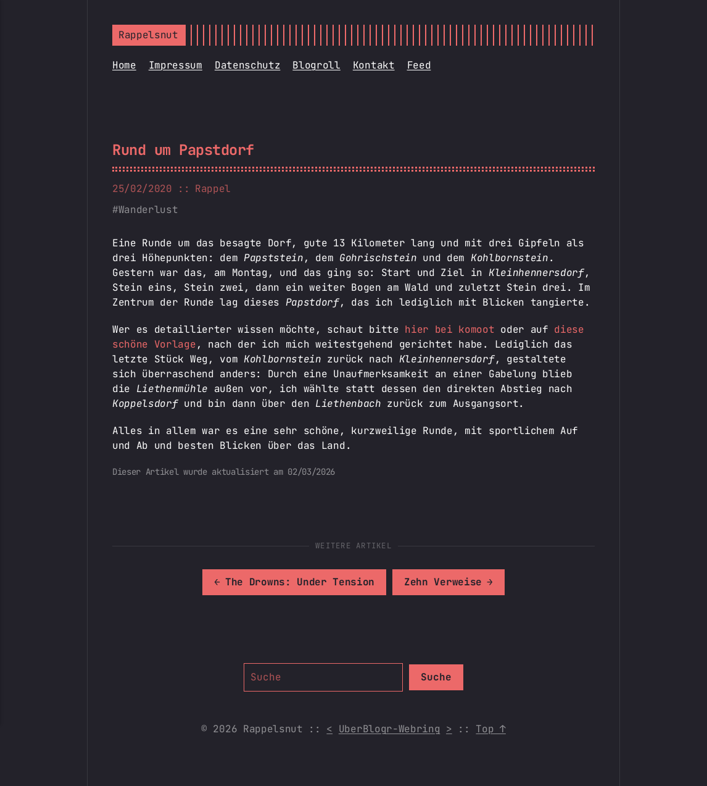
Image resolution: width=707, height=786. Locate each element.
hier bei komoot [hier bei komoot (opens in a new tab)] (449, 329)
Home (124, 65)
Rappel (213, 188)
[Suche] (323, 677)
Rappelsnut (148, 34)
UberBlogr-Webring (389, 728)
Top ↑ (490, 728)
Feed (419, 65)
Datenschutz (247, 65)
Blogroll (316, 65)
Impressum (175, 65)
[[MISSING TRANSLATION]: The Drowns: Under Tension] (294, 582)
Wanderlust (148, 209)
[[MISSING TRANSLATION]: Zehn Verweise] (448, 582)
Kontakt (374, 65)
